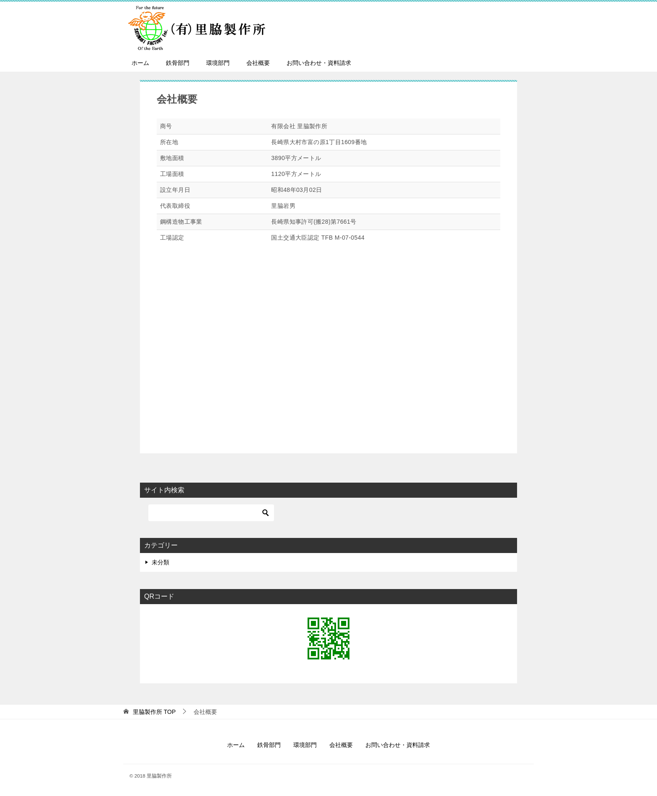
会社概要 (258, 62)
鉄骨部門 (177, 62)
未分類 (160, 562)
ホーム (140, 62)
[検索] (211, 512)
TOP (154, 711)
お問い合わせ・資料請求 (319, 62)
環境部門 (218, 62)
